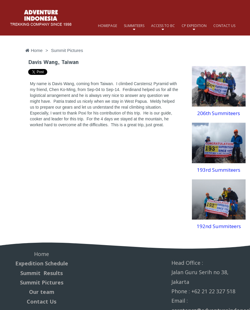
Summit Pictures (41, 282)
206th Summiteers (218, 113)
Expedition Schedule (41, 263)
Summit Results (41, 273)
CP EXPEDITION (194, 25)
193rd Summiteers (218, 169)
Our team (41, 291)
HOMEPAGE (107, 25)
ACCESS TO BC (163, 25)
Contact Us (41, 301)
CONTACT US (224, 25)
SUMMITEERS (134, 25)
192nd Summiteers (219, 226)
